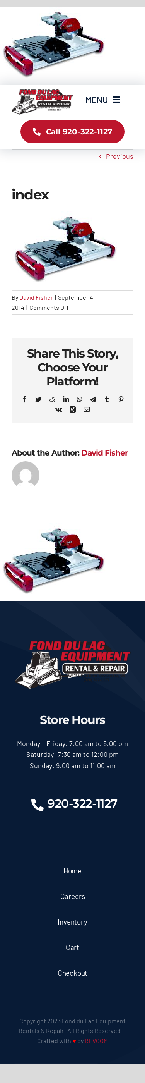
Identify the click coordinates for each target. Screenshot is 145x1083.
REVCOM (96, 1040)
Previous (119, 156)
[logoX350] (42, 93)
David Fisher (36, 297)
